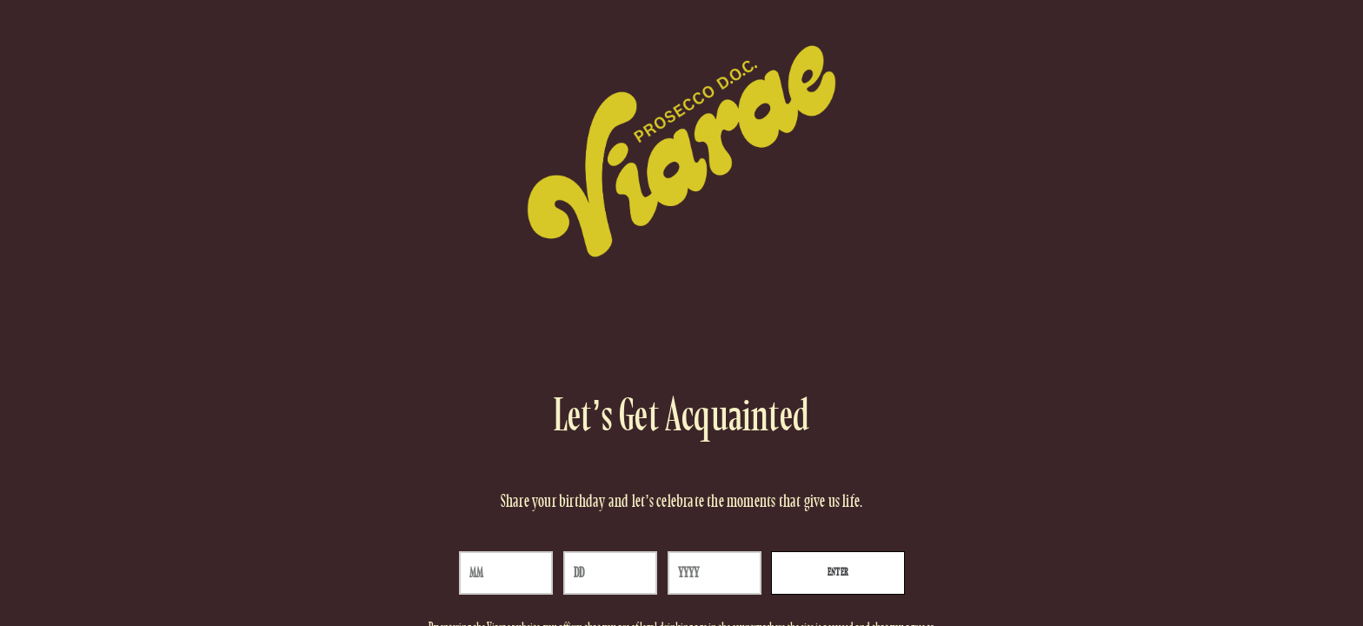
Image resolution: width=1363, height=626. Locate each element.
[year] (714, 573)
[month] (506, 573)
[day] (610, 573)
